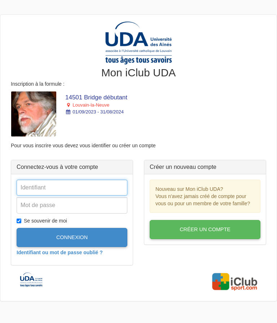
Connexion (72, 237)
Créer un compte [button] (205, 229)
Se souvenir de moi (42, 221)
